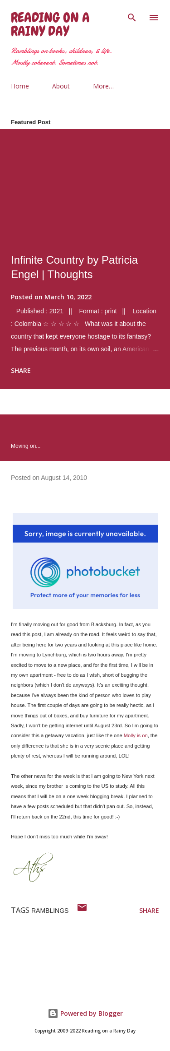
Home (20, 86)
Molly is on (136, 735)
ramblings (49, 910)
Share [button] (21, 370)
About (61, 86)
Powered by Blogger (85, 1013)
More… (103, 86)
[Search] (131, 16)
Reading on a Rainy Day (50, 24)
